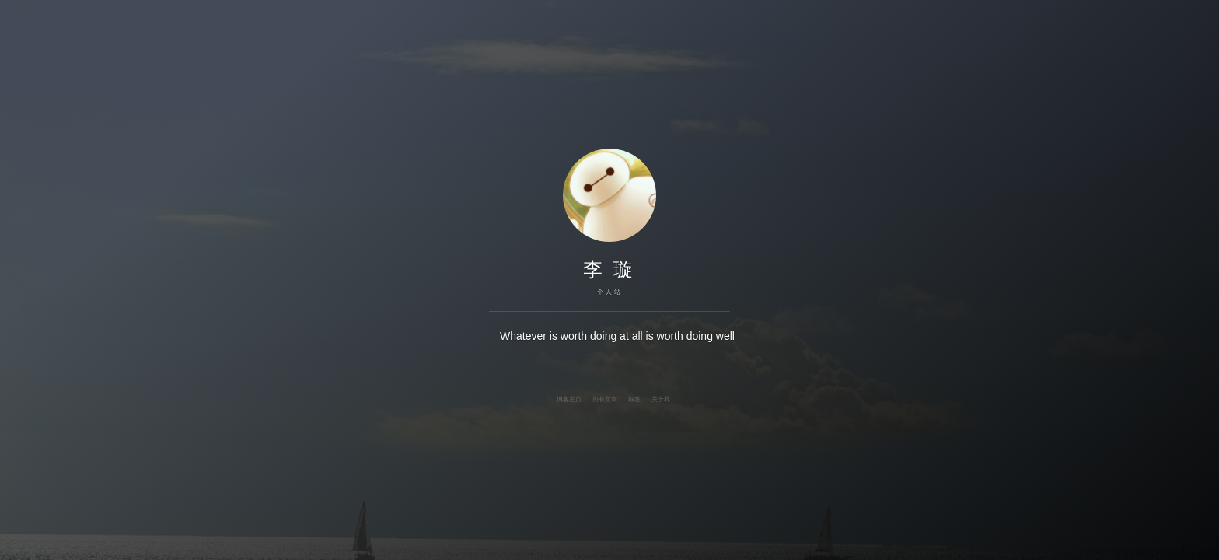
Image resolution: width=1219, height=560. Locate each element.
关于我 (660, 399)
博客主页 (569, 399)
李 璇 (610, 269)
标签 (634, 399)
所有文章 (604, 399)
